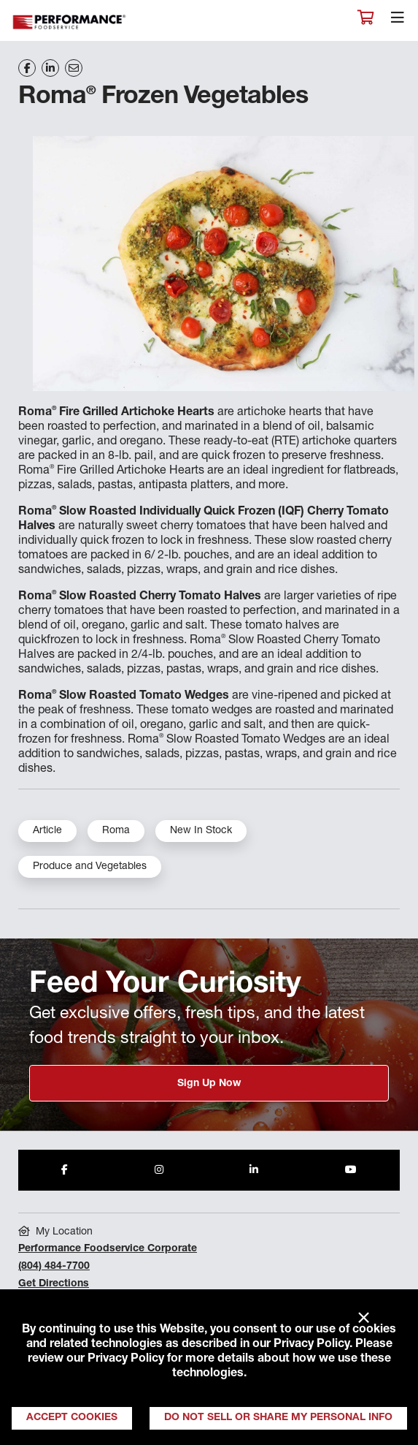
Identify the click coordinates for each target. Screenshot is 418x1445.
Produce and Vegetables (90, 867)
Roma (116, 831)
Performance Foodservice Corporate (107, 1249)
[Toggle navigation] (397, 21)
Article (47, 831)
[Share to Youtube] (350, 1170)
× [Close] (364, 1318)
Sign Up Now (209, 1084)
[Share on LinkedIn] (50, 68)
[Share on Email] (73, 68)
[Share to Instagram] (159, 1170)
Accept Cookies (71, 1418)
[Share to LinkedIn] (254, 1170)
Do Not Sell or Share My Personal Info (278, 1418)
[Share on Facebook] (27, 68)
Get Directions (53, 1284)
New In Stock (201, 831)
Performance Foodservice (70, 22)
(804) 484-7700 (54, 1267)
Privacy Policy (311, 1345)
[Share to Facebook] (64, 1170)
